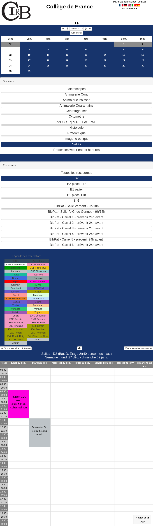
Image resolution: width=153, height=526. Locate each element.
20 (86, 60)
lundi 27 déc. (18, 362)
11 (48, 55)
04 (10, 65)
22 (123, 60)
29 (123, 65)
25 (48, 65)
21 (105, 60)
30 (143, 65)
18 (48, 60)
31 (29, 71)
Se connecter (129, 8)
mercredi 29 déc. (61, 362)
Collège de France (69, 6)
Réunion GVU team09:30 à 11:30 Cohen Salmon (18, 402)
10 (29, 55)
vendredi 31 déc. (104, 362)
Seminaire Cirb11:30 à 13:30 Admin (39, 431)
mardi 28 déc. (39, 362)
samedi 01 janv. (125, 362)
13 (86, 55)
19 (67, 60)
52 (10, 44)
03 (10, 60)
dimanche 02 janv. (144, 364)
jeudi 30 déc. (82, 362)
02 (10, 55)
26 (67, 65)
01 (10, 49)
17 (29, 60)
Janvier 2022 (76, 28)
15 (123, 55)
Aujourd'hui (76, 33)
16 (143, 55)
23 (143, 60)
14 (105, 55)
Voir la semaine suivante (138, 348)
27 (86, 65)
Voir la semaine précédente (16, 348)
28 (105, 65)
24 (29, 65)
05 (10, 71)
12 (67, 55)
